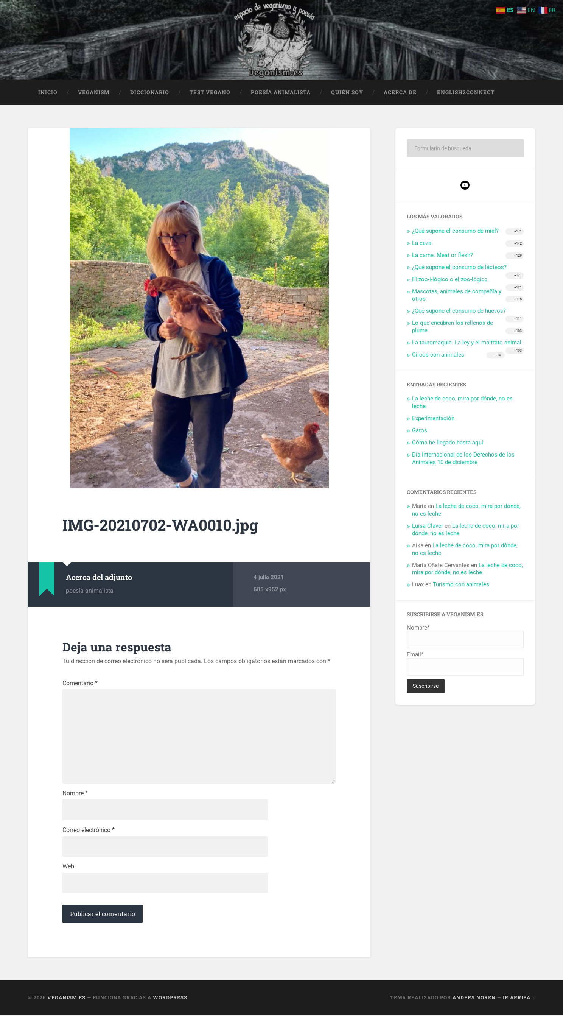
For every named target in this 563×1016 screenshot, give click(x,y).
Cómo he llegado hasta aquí (447, 442)
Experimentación (433, 418)
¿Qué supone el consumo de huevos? (459, 311)
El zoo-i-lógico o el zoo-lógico (450, 279)
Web (68, 868)
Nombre (75, 794)
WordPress (170, 998)
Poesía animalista (281, 92)
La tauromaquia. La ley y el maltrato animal (466, 343)
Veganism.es (66, 998)
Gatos (419, 430)
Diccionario (149, 92)
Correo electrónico (88, 831)
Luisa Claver (427, 526)
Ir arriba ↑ (519, 998)
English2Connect (466, 92)
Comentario (80, 684)
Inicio (48, 92)
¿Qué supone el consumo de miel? (455, 231)
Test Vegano (210, 92)
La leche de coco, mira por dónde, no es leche (467, 569)
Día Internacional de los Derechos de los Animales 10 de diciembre (463, 458)
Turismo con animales (461, 584)
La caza (421, 243)
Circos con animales (438, 354)
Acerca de (400, 92)
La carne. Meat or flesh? (442, 255)
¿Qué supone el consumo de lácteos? (459, 267)
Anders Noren (474, 998)
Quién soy (347, 92)
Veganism (94, 92)
